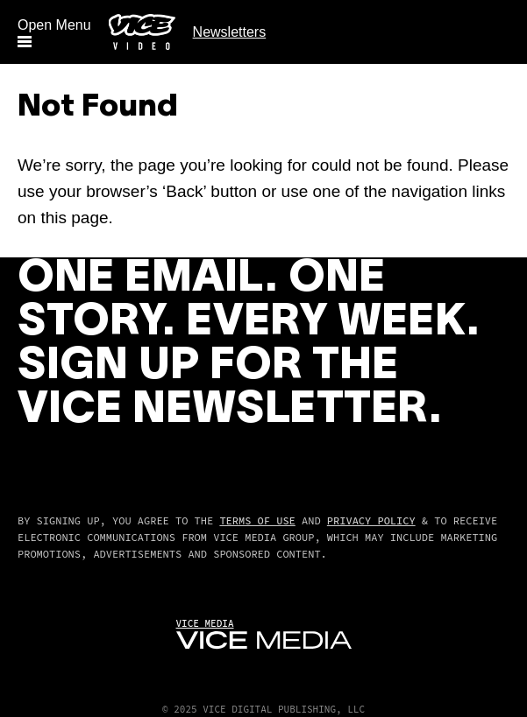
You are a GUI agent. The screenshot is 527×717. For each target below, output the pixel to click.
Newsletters (230, 32)
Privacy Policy (371, 520)
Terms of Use (257, 520)
